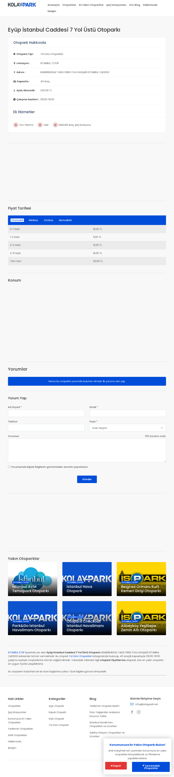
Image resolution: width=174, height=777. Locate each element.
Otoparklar (69, 5)
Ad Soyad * (15, 407)
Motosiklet (65, 220)
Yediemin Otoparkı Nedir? (105, 706)
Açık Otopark (56, 706)
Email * (94, 407)
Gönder (87, 479)
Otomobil (17, 220)
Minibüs (33, 220)
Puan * (94, 421)
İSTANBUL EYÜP (16, 652)
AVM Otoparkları (17, 735)
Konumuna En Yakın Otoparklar (19, 720)
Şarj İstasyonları (116, 5)
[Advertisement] (87, 172)
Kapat (116, 765)
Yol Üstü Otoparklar (80, 656)
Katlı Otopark (56, 718)
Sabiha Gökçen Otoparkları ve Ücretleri (107, 734)
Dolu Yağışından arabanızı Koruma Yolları (105, 714)
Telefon (13, 421)
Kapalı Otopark (57, 712)
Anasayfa (54, 5)
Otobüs (48, 220)
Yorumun (13, 436)
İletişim (52, 11)
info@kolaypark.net (146, 704)
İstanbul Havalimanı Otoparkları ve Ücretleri (103, 724)
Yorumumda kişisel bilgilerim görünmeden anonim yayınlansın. (49, 467)
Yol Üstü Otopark (59, 725)
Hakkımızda (150, 5)
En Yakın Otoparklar (91, 5)
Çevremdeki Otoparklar (151, 767)
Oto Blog (134, 5)
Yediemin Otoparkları (20, 728)
